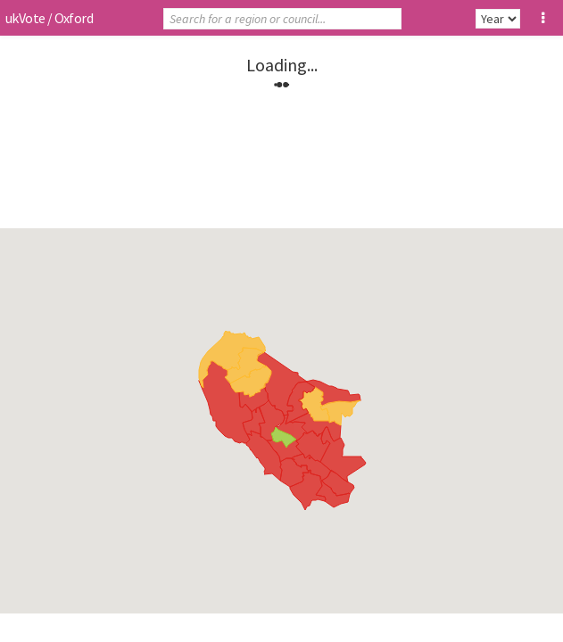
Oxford (73, 18)
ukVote (25, 18)
